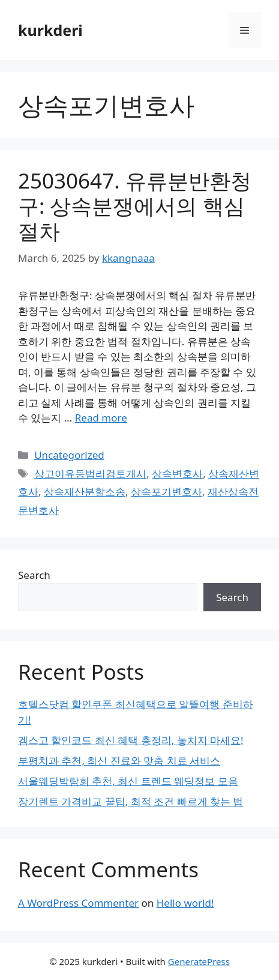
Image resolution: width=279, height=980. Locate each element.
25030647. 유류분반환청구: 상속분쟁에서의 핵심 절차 (134, 205)
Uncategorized (69, 455)
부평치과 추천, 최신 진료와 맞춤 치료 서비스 (119, 760)
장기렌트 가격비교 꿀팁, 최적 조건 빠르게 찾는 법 (131, 801)
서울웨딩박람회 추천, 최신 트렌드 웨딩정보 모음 (128, 781)
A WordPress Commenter (78, 903)
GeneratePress (199, 961)
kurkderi (50, 30)
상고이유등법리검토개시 (90, 473)
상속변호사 (177, 473)
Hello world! (185, 903)
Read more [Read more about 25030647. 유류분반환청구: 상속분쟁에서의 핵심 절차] (101, 418)
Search (34, 575)
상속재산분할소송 (84, 491)
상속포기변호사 (166, 491)
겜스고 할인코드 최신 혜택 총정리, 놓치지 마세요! (131, 740)
